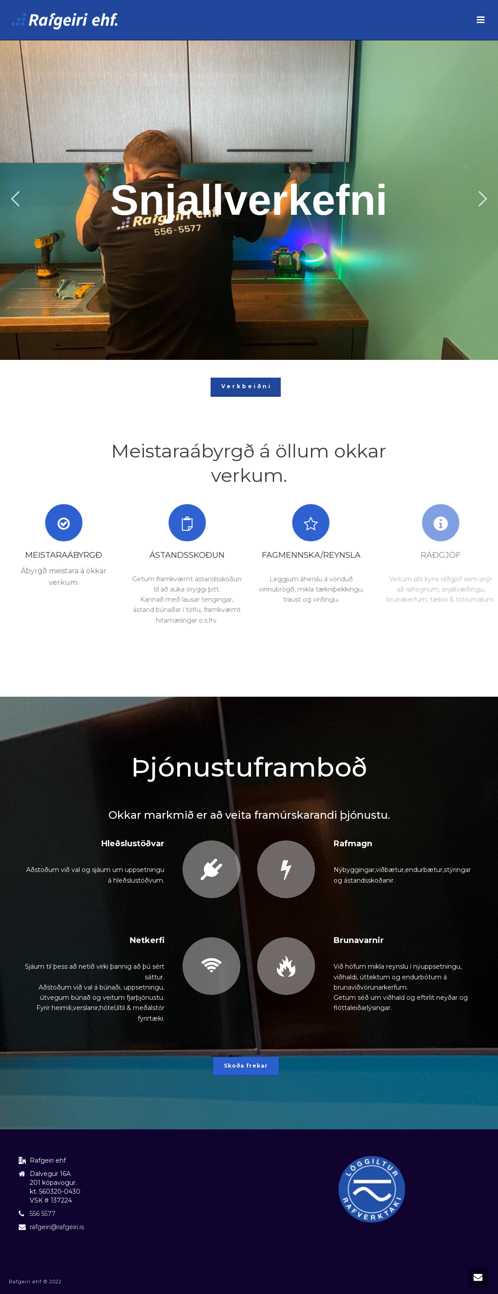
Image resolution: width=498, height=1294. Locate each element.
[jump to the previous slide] (15, 200)
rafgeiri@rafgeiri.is (57, 1227)
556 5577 (43, 1214)
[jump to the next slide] (482, 200)
